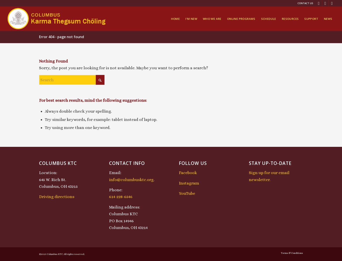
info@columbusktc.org (131, 179)
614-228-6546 (120, 196)
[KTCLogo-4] (57, 19)
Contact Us (305, 3)
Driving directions (56, 196)
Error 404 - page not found (61, 36)
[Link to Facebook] (319, 3)
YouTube (187, 193)
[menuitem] (304, 3)
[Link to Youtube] (332, 3)
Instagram (189, 183)
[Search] (71, 80)
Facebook (188, 172)
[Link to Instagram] (325, 3)
